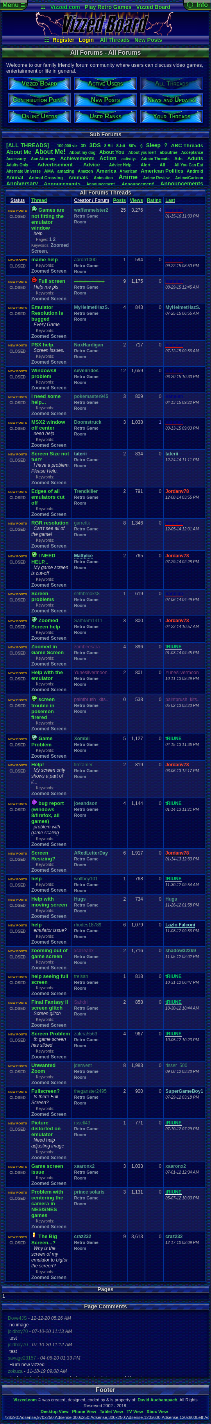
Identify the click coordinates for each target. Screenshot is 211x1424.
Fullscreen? (45, 1091)
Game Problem (41, 741)
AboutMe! (50, 151)
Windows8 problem (43, 373)
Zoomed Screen (48, 271)
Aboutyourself (142, 152)
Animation (103, 178)
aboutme (168, 152)
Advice (91, 165)
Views (136, 200)
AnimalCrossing (46, 177)
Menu (13, 5)
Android (195, 171)
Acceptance (192, 152)
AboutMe (18, 152)
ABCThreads (187, 145)
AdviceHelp (120, 165)
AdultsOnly (17, 165)
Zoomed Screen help (45, 623)
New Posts (148, 40)
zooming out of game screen (49, 953)
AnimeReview (156, 178)
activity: (129, 159)
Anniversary (22, 183)
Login (86, 40)
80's (132, 146)
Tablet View (111, 1411)
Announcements (181, 183)
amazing (65, 171)
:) (141, 145)
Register (63, 40)
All (162, 164)
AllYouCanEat (188, 165)
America (106, 171)
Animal (14, 177)
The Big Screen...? (44, 1239)
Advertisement (56, 165)
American (129, 171)
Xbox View (157, 1411)
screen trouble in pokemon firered (43, 708)
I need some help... (46, 399)
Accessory (16, 159)
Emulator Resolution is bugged (47, 313)
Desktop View (54, 1411)
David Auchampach (157, 1399)
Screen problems (42, 596)
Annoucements (62, 184)
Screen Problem (50, 1034)
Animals (78, 177)
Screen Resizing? (43, 856)
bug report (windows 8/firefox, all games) (47, 812)
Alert (145, 164)
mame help (44, 259)
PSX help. (43, 345)
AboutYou (112, 152)
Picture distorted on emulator (46, 1128)
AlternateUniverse (23, 171)
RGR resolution (49, 523)
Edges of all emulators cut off (47, 497)
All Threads (115, 40)
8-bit (120, 145)
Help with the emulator (47, 675)
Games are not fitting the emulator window (47, 219)
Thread (39, 200)
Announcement (101, 184)
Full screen (51, 281)
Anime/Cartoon (189, 178)
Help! (37, 764)
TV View (135, 1411)
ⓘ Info (197, 5)
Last (170, 200)
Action (108, 158)
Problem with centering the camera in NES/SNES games (47, 1203)
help (36, 879)
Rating (154, 200)
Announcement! (138, 184)
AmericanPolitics (162, 171)
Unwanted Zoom (43, 1068)
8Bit (108, 146)
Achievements (77, 158)
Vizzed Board (153, 7)
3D (83, 146)
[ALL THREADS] (27, 145)
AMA (49, 171)
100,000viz (67, 146)
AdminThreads (155, 159)
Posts (119, 200)
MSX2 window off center (48, 425)
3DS (95, 145)
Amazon (85, 171)
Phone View (84, 1411)
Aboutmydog (82, 152)
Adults (195, 158)
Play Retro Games (108, 7)
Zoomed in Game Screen (47, 649)
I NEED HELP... (43, 559)
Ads (178, 158)
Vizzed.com (65, 7)
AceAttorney (43, 159)
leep (153, 145)
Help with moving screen (49, 902)
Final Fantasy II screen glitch (49, 1005)
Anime (128, 177)
